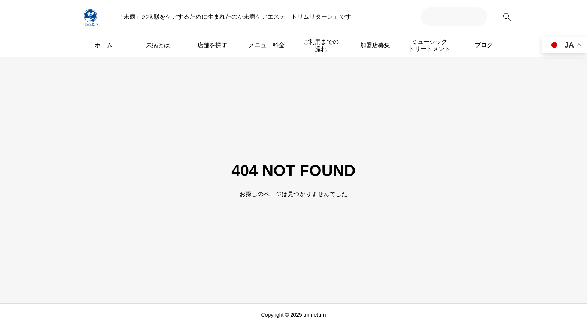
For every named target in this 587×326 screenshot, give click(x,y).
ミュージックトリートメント (429, 45)
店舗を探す (212, 45)
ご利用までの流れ (321, 45)
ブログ (484, 45)
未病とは (158, 45)
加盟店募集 (375, 45)
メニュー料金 (267, 45)
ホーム (104, 45)
